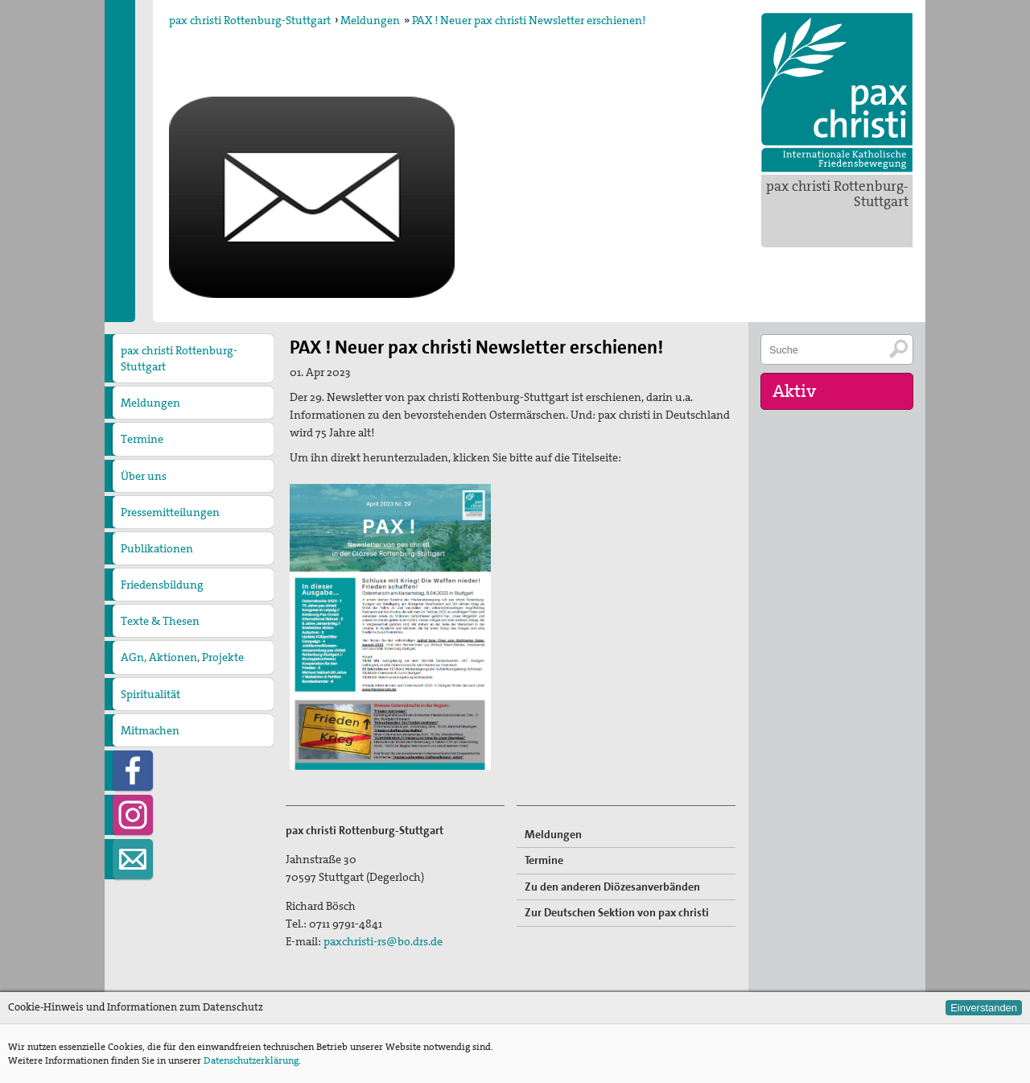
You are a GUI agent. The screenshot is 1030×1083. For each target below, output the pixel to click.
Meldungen (370, 20)
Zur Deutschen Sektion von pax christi (617, 912)
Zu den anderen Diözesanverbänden (612, 886)
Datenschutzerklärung (251, 1060)
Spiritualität (150, 694)
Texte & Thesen (160, 621)
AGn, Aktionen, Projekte (182, 657)
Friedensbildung (162, 584)
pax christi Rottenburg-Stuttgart (837, 193)
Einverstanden (983, 1008)
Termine (142, 439)
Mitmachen (150, 730)
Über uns (144, 476)
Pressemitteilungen (170, 512)
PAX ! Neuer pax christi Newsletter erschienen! (528, 20)
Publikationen (157, 548)
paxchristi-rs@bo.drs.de (383, 941)
